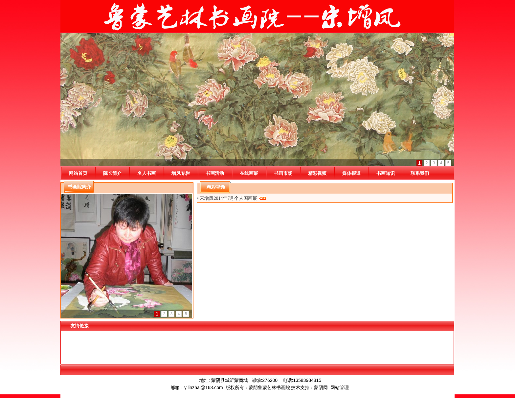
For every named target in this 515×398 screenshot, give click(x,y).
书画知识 (385, 173)
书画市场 (283, 173)
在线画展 (249, 173)
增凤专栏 (180, 173)
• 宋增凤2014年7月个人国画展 (231, 198)
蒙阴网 (321, 387)
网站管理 (339, 387)
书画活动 (215, 173)
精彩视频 (317, 173)
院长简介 (112, 173)
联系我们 (420, 173)
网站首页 (78, 173)
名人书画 (146, 173)
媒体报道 (351, 173)
